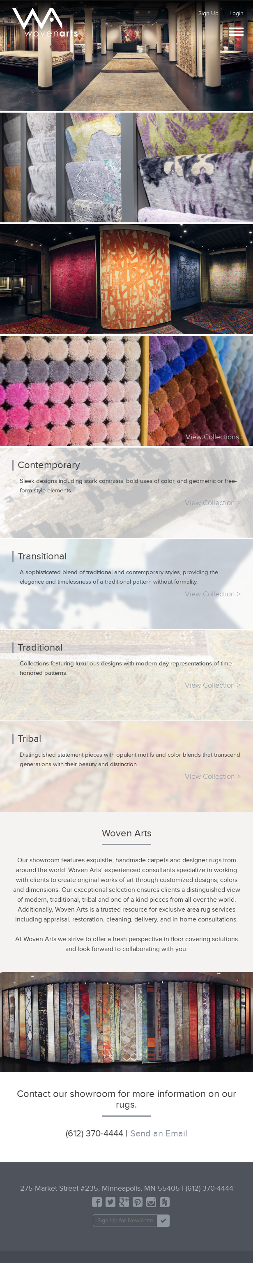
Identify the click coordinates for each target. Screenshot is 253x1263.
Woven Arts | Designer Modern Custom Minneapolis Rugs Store (45, 22)
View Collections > (215, 436)
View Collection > (213, 502)
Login (237, 13)
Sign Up (208, 13)
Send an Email (158, 1133)
